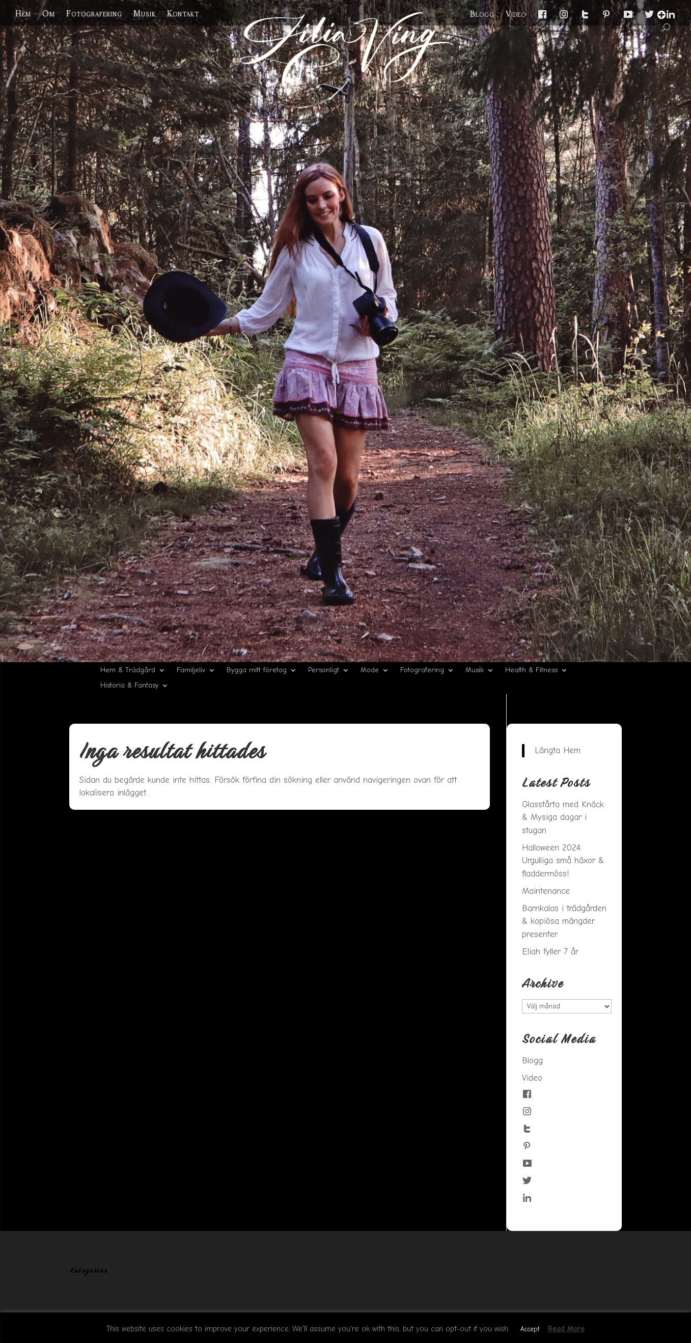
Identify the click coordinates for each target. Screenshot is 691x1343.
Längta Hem (558, 750)
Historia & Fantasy (129, 686)
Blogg (482, 14)
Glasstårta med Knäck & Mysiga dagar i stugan (563, 817)
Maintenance (546, 891)
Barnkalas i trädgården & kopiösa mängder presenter (564, 921)
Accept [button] (529, 1329)
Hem (23, 13)
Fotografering (94, 13)
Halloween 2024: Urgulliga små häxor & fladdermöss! (563, 861)
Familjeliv (191, 670)
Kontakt (183, 13)
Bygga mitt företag (257, 670)
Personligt (323, 670)
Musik (144, 13)
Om (48, 13)
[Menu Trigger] (661, 15)
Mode (370, 670)
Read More (566, 1328)
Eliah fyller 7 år (550, 951)
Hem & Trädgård (127, 670)
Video (516, 14)
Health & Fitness (531, 670)
